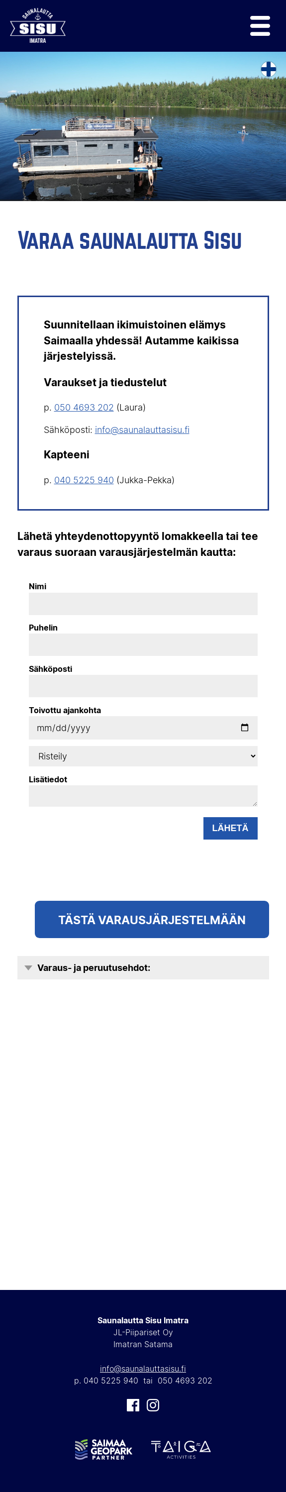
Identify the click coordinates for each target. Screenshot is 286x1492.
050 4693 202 (84, 407)
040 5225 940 (84, 480)
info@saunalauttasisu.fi (142, 430)
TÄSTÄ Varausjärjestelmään (152, 920)
